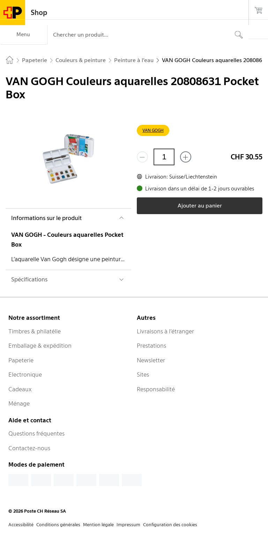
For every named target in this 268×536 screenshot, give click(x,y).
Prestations (151, 345)
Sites (143, 374)
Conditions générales (58, 524)
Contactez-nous (29, 448)
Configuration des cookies (170, 524)
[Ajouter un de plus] (185, 157)
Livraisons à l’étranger (165, 331)
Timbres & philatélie (34, 331)
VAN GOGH (153, 130)
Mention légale (98, 524)
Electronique (25, 374)
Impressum (128, 524)
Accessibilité (21, 524)
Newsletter (151, 360)
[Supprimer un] (142, 157)
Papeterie (21, 360)
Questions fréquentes (36, 433)
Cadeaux (20, 389)
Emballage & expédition (40, 345)
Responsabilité (156, 389)
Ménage (19, 403)
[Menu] (23, 35)
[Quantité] (164, 157)
